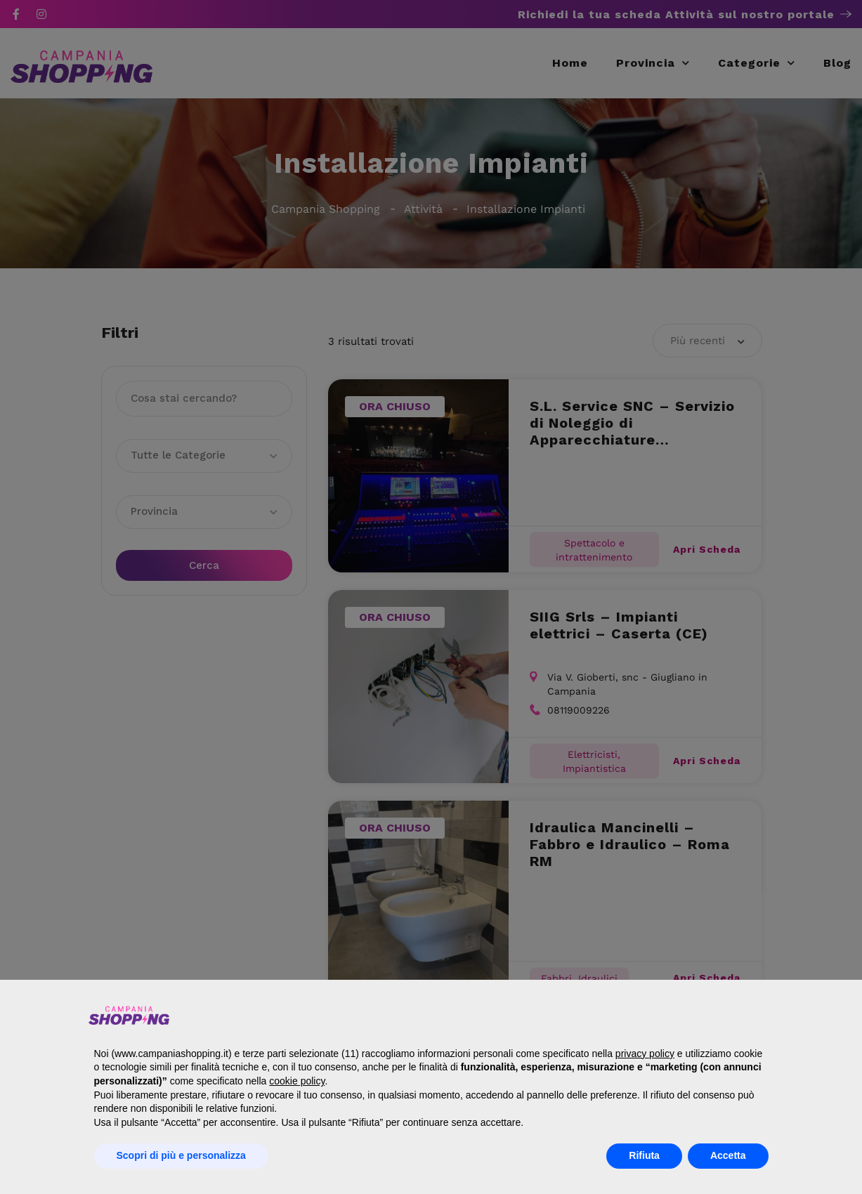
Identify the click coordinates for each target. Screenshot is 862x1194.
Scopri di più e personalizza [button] (181, 1155)
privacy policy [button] (644, 1053)
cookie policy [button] (297, 1081)
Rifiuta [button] (644, 1155)
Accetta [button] (728, 1155)
